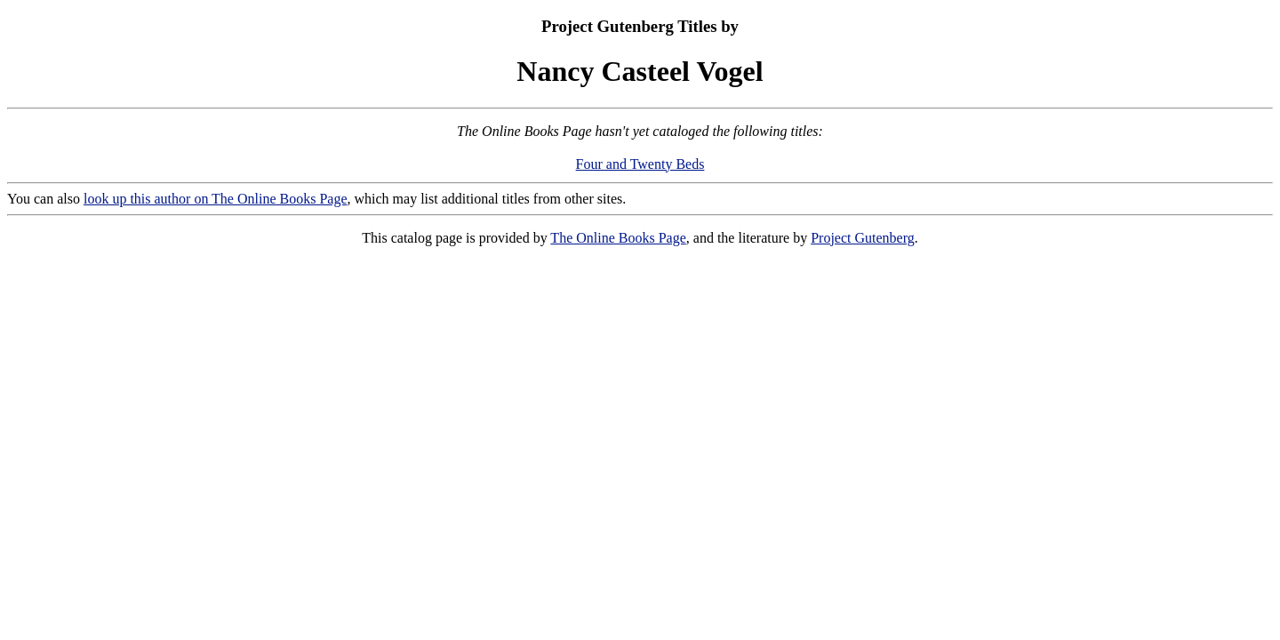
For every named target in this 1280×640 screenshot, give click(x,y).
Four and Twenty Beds (640, 164)
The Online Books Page (617, 237)
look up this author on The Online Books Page (216, 198)
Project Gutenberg (863, 237)
